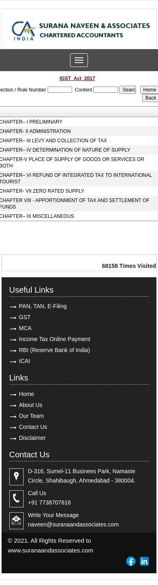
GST (25, 317)
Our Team (31, 416)
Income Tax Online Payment (54, 339)
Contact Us (33, 427)
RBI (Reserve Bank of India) (54, 350)
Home (26, 394)
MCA (25, 328)
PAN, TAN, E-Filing (43, 306)
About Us (31, 405)
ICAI (24, 361)
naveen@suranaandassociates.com (73, 524)
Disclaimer (32, 438)
